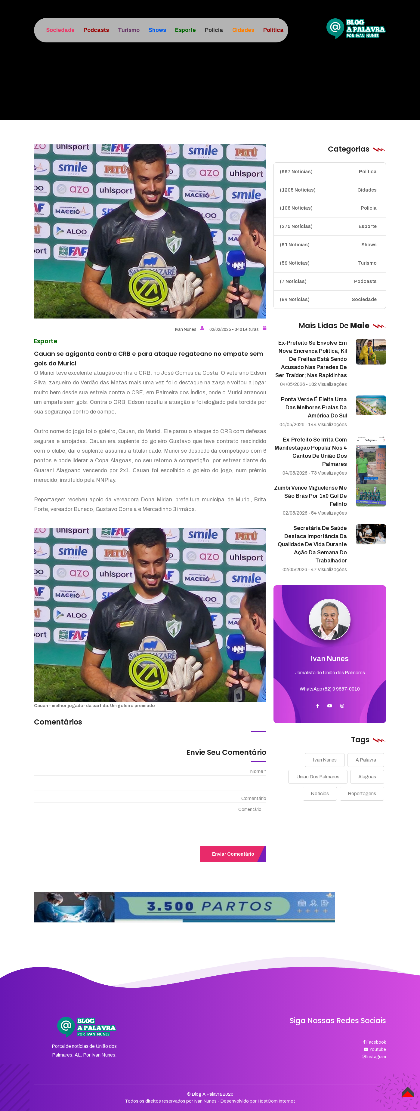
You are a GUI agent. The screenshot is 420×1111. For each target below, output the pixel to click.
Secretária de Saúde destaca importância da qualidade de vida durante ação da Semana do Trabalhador (312, 544)
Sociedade (328, 299)
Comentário (253, 798)
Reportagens (362, 793)
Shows (328, 244)
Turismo (328, 263)
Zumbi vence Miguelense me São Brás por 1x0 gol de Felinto (310, 496)
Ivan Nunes (189, 329)
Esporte (328, 226)
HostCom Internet (276, 1101)
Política (328, 171)
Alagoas (367, 776)
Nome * (258, 771)
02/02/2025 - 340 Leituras (237, 329)
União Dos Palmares (317, 776)
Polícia (328, 208)
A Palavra (366, 759)
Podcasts (328, 281)
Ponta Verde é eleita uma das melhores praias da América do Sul (314, 407)
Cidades (328, 190)
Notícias (320, 793)
